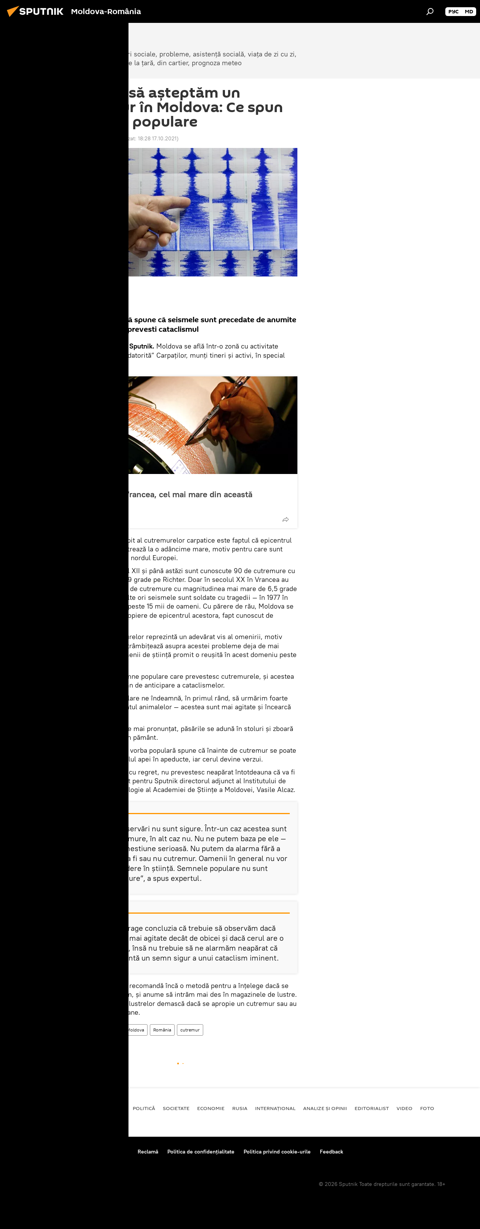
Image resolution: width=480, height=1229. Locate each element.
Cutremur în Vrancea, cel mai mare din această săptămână (164, 499)
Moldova (108, 1030)
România (162, 1030)
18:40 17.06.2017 (88, 138)
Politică (144, 1108)
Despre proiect (26, 1151)
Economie (211, 1108)
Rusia (239, 1108)
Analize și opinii (325, 1108)
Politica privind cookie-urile (277, 1151)
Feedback (331, 1151)
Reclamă (148, 1151)
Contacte (117, 1151)
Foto (427, 1108)
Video (405, 1108)
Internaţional (275, 1108)
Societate (91, 482)
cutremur (190, 1030)
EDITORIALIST (372, 1108)
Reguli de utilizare (75, 1151)
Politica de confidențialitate (200, 1151)
